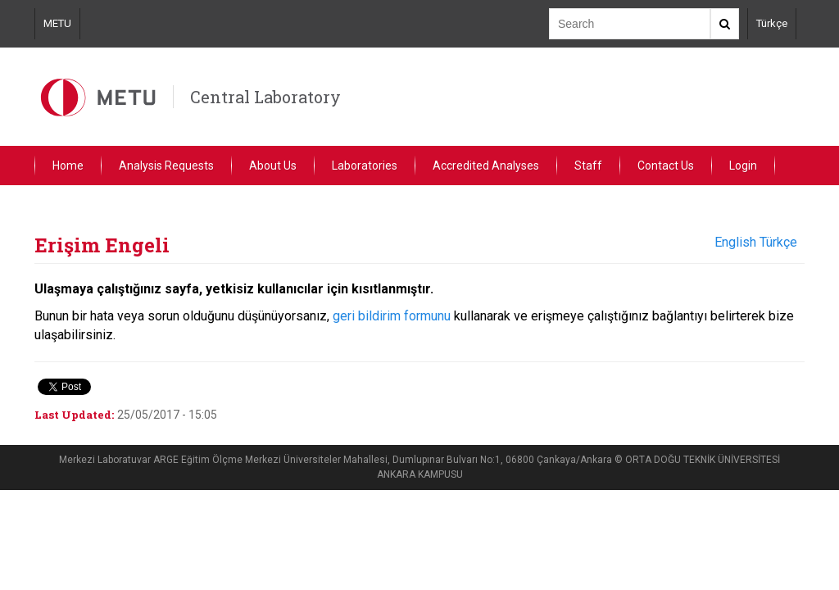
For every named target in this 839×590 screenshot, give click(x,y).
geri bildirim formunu (392, 316)
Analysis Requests (166, 165)
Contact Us (665, 165)
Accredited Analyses (486, 165)
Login (743, 165)
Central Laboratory (265, 96)
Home (68, 165)
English (735, 242)
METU (57, 23)
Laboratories (364, 165)
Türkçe (771, 23)
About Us (273, 165)
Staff (588, 165)
